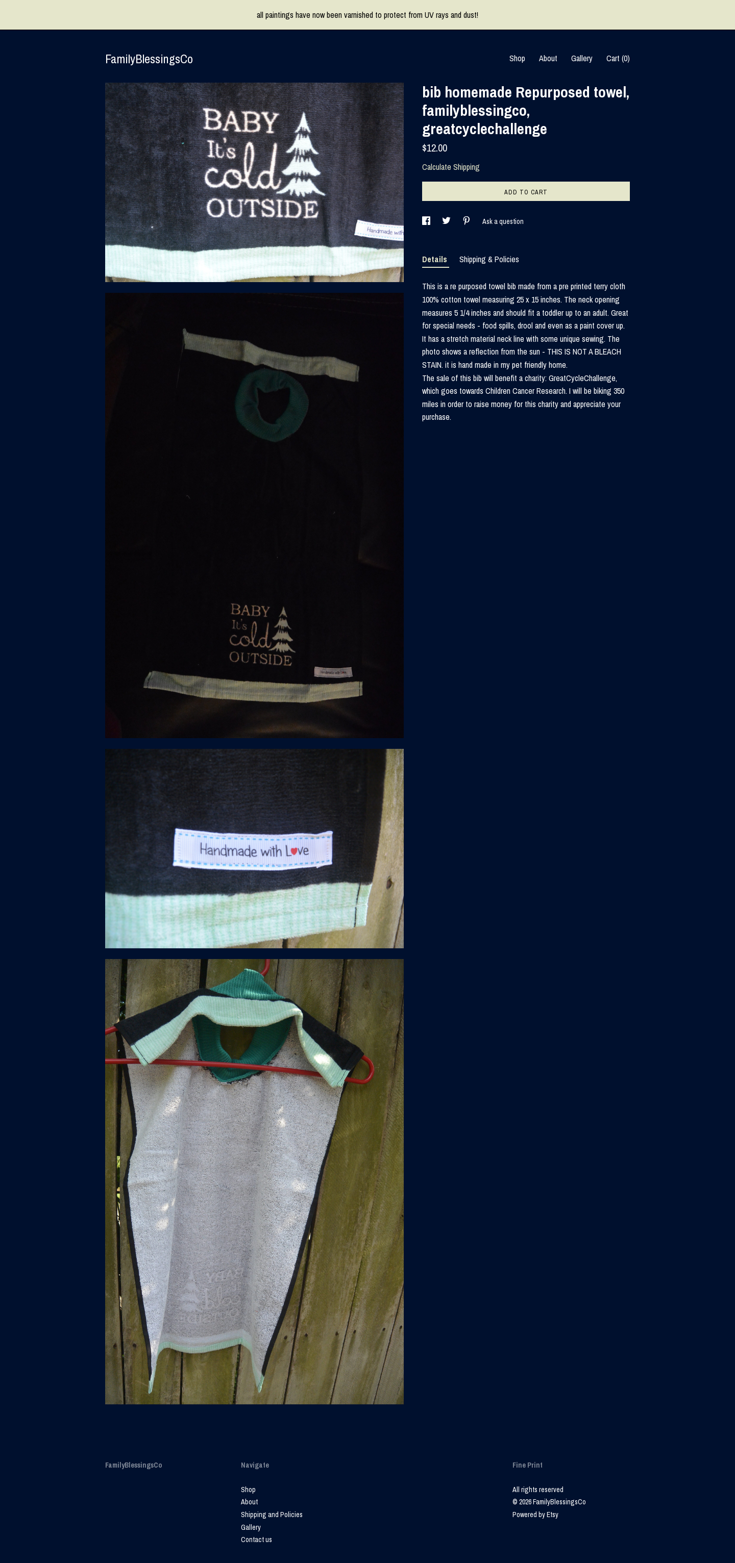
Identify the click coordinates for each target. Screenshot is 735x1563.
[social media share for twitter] (447, 221)
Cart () (618, 58)
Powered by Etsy (535, 1514)
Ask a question (503, 221)
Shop (517, 58)
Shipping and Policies (272, 1514)
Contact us (256, 1539)
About (548, 58)
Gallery (582, 58)
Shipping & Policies (489, 259)
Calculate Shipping (451, 166)
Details (435, 259)
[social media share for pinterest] (467, 221)
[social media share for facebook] (427, 221)
